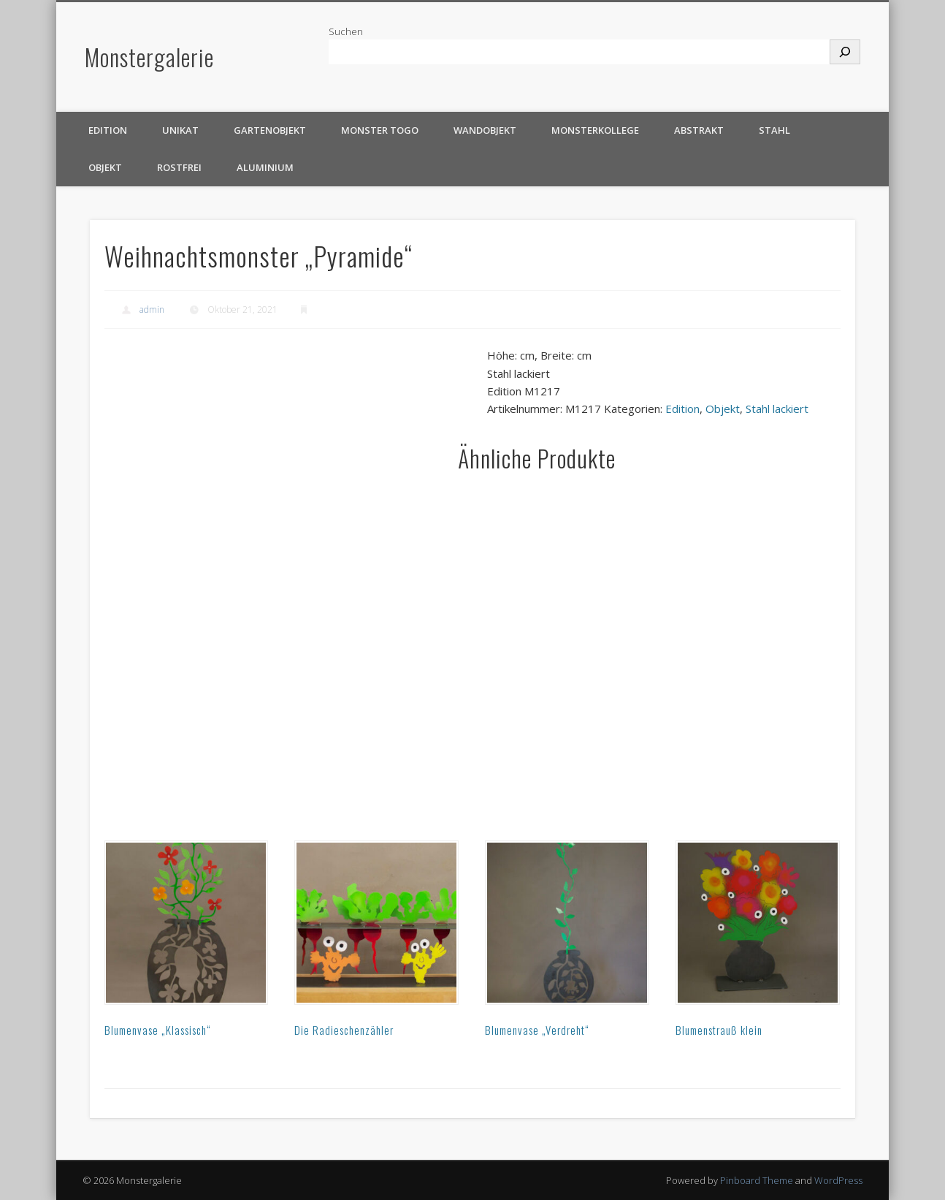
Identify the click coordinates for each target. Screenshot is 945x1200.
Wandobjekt (485, 130)
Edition (107, 130)
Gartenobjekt (270, 130)
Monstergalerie (149, 56)
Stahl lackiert (777, 408)
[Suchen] (845, 51)
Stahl (774, 130)
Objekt (105, 167)
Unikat (180, 130)
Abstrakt (699, 130)
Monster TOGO (379, 130)
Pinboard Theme (756, 1180)
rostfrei (179, 167)
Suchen (346, 31)
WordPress (838, 1180)
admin (151, 309)
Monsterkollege (595, 130)
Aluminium (265, 167)
